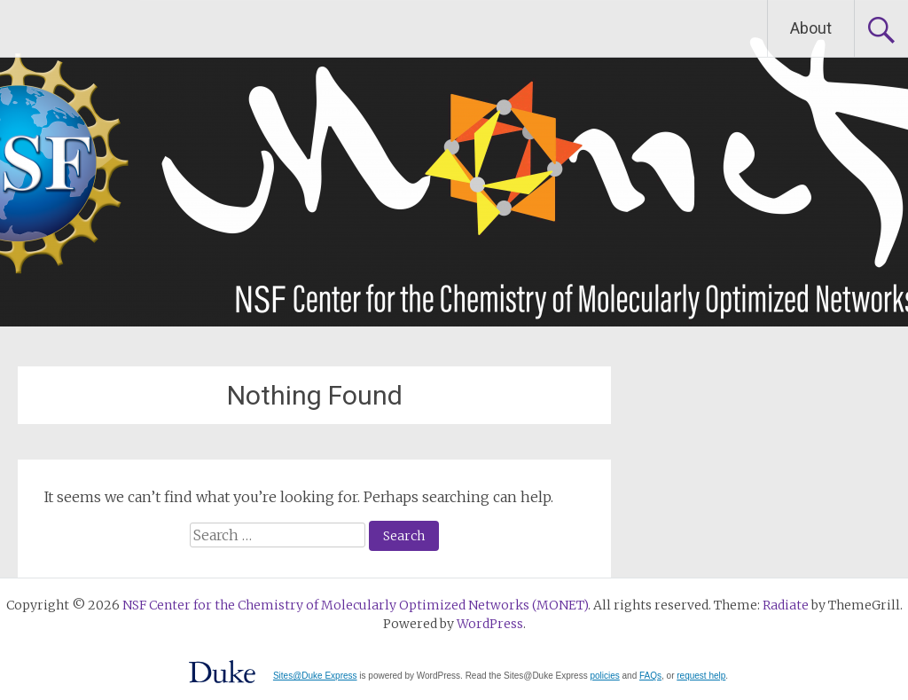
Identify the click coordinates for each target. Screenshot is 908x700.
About (811, 28)
